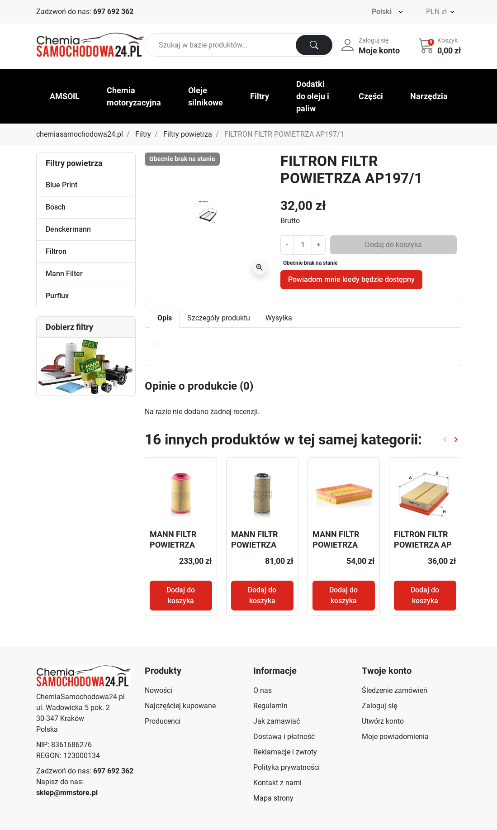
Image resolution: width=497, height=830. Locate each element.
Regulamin (270, 705)
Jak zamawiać (276, 721)
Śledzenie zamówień (394, 690)
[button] (440, 45)
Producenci (162, 721)
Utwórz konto (383, 721)
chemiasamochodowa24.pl (79, 134)
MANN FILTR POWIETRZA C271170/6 (173, 544)
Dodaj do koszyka (393, 244)
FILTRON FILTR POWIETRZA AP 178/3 (423, 544)
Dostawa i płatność (284, 736)
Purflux (57, 295)
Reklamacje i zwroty (285, 752)
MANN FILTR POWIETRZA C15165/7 (254, 544)
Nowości (158, 690)
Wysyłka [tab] (278, 318)
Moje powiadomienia (395, 736)
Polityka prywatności (286, 767)
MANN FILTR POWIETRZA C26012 (335, 544)
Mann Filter (64, 273)
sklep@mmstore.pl (67, 792)
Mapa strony (273, 798)
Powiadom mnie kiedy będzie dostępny (351, 279)
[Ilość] (302, 244)
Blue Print (61, 185)
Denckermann (68, 229)
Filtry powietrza (187, 134)
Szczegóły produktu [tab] (218, 318)
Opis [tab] (164, 318)
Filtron (56, 251)
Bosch (56, 207)
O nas (262, 690)
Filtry (143, 134)
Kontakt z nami (277, 782)
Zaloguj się (379, 705)
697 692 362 (113, 11)
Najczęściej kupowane (180, 705)
